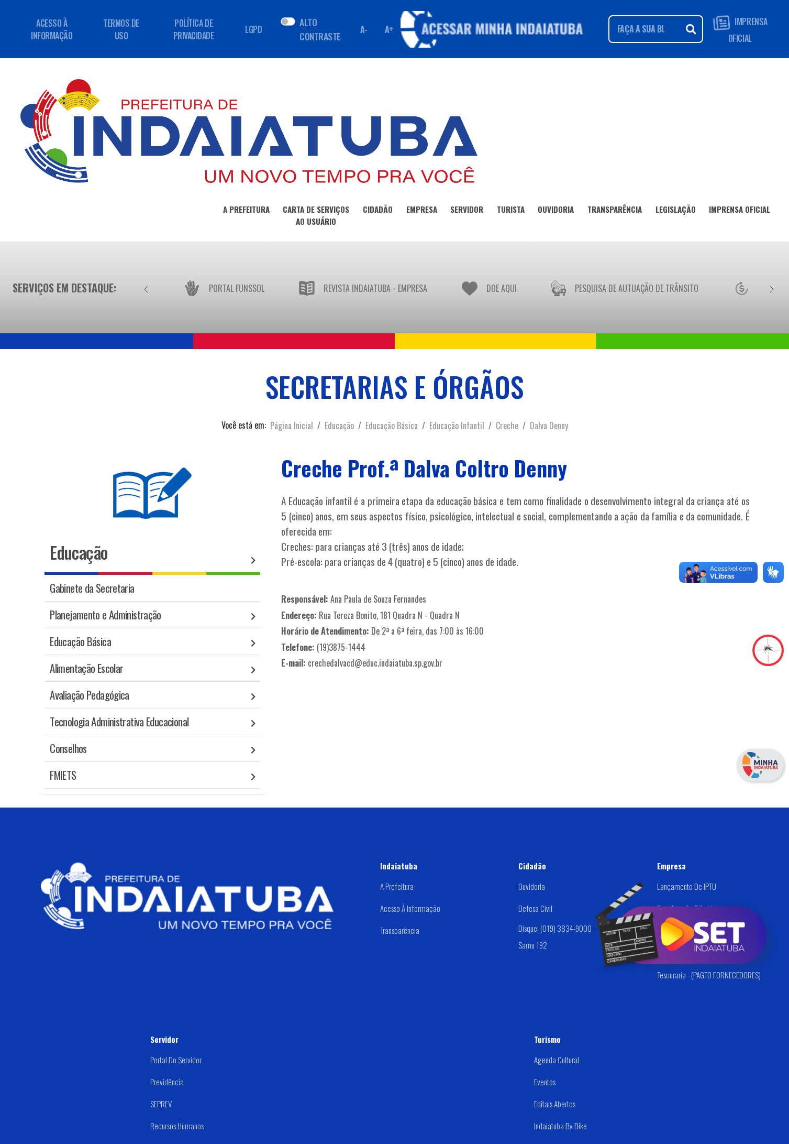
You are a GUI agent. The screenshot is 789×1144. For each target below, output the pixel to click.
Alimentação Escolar (86, 668)
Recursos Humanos (177, 1125)
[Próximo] (772, 287)
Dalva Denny (549, 425)
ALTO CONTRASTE (319, 28)
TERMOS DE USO (121, 29)
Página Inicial (291, 425)
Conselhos (68, 748)
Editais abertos (554, 1103)
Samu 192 (532, 945)
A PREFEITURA (246, 211)
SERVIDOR (466, 211)
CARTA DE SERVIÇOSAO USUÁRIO (316, 217)
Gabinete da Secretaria (92, 588)
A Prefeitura (397, 886)
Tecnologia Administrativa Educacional (119, 721)
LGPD (253, 29)
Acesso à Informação (410, 908)
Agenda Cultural (556, 1059)
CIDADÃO (378, 211)
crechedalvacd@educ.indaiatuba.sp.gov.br (375, 663)
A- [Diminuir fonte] (364, 29)
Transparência (399, 930)
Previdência (167, 1081)
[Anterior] (146, 287)
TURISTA (511, 211)
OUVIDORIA (556, 211)
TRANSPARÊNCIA (614, 211)
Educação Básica (391, 425)
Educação (339, 425)
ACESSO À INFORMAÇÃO (51, 29)
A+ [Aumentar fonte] (389, 29)
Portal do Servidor (176, 1059)
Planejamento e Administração (105, 614)
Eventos (544, 1081)
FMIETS (63, 775)
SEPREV (161, 1103)
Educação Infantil (456, 425)
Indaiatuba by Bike (560, 1125)
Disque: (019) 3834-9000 (555, 927)
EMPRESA (421, 211)
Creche (507, 425)
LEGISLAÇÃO (675, 211)
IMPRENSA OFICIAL (740, 29)
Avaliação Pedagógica (89, 695)
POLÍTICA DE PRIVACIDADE (193, 29)
